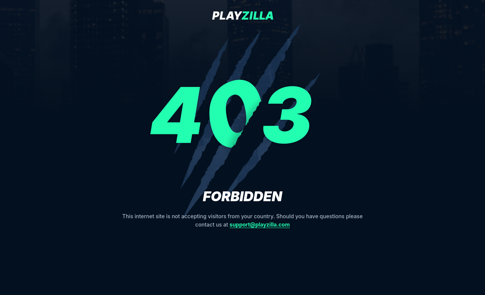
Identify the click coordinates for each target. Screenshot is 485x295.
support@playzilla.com (260, 224)
